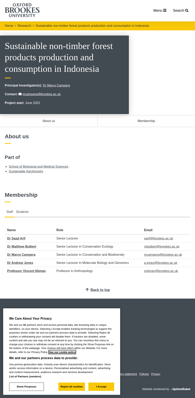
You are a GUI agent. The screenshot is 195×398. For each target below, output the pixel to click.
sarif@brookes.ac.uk (158, 238)
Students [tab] (22, 211)
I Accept (101, 386)
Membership (146, 121)
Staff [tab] (9, 211)
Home (9, 25)
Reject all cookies (72, 386)
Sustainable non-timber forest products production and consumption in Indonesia (92, 25)
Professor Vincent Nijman (26, 271)
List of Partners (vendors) (25, 376)
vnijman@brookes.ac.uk (161, 271)
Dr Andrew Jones (20, 262)
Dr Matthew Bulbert (21, 246)
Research (24, 25)
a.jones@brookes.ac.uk (160, 262)
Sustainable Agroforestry (26, 171)
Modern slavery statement (121, 374)
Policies (144, 374)
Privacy (155, 374)
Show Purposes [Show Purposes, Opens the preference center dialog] (26, 386)
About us (48, 121)
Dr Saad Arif (16, 238)
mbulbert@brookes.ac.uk (161, 246)
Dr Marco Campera (56, 85)
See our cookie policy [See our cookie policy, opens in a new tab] (62, 352)
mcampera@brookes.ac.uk (42, 94)
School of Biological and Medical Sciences (38, 166)
